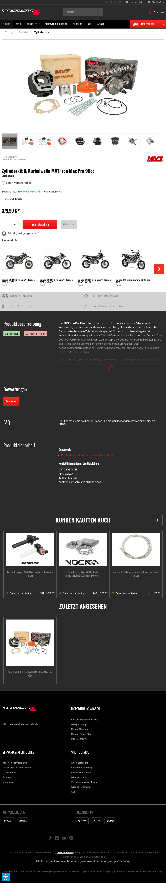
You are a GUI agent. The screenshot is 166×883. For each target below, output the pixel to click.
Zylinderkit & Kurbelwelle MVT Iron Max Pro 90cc (30, 673)
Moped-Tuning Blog (81, 734)
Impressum (8, 782)
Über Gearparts (79, 739)
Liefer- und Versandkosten (17, 767)
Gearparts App (79, 724)
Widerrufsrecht (79, 777)
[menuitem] (106, 2)
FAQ (6, 422)
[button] (6, 877)
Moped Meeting (79, 729)
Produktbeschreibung (22, 324)
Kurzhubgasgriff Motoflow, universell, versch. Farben (30, 573)
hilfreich (12, 333)
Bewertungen (15, 389)
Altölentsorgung (79, 763)
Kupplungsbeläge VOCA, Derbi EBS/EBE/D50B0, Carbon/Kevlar (83, 573)
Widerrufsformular (81, 787)
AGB (73, 791)
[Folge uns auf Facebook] (57, 838)
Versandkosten (66, 852)
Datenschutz (9, 772)
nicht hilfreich (35, 333)
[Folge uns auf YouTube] (64, 838)
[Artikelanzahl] (10, 224)
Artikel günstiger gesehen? (20, 233)
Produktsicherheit (19, 445)
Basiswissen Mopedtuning (84, 719)
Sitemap (7, 777)
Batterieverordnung (81, 767)
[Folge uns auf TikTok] (50, 838)
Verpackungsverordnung (84, 782)
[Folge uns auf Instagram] (71, 838)
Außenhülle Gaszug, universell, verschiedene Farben (136, 573)
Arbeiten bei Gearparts (15, 763)
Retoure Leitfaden (81, 772)
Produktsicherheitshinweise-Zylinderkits (87, 455)
